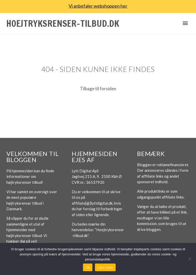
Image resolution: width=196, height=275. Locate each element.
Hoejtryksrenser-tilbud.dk (62, 23)
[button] (185, 23)
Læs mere (105, 267)
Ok (87, 267)
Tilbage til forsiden (98, 88)
